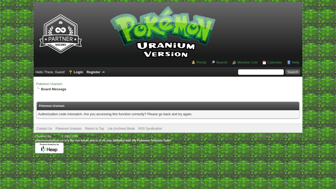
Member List (247, 62)
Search (221, 62)
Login (78, 72)
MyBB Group (87, 136)
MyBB (55, 136)
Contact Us (44, 128)
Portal (201, 62)
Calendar (274, 62)
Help (295, 62)
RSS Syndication (150, 128)
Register (93, 72)
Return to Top (94, 128)
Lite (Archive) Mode (121, 128)
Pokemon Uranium (49, 84)
